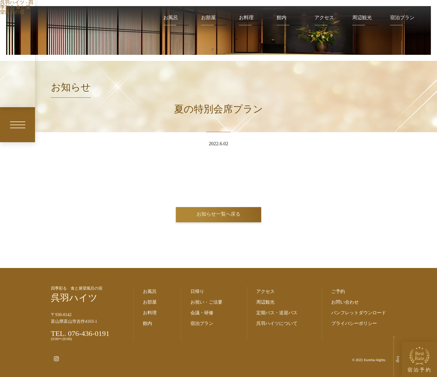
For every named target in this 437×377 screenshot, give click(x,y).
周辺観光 (362, 17)
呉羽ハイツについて (276, 323)
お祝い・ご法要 (206, 302)
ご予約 (338, 291)
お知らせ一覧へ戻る (218, 214)
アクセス (324, 17)
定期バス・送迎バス (276, 312)
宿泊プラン (402, 17)
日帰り (197, 291)
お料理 (246, 17)
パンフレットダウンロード (358, 312)
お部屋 (208, 17)
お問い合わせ (345, 302)
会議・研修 (201, 312)
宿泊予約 (419, 359)
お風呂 (170, 17)
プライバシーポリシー (354, 323)
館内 (281, 17)
